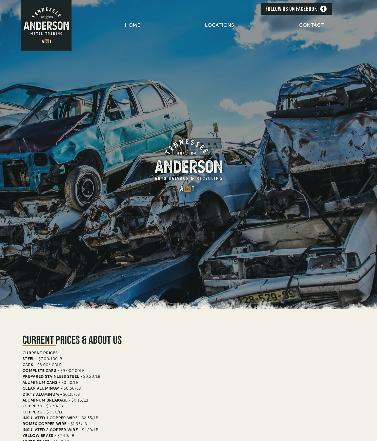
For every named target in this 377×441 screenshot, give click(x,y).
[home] (46, 25)
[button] (219, 25)
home (132, 25)
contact (311, 25)
